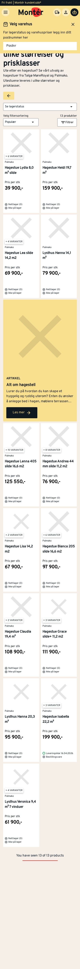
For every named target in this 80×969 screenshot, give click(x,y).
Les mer (22, 412)
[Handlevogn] (74, 12)
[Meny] (5, 12)
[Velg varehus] (57, 12)
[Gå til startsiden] (30, 12)
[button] (40, 107)
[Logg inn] (66, 12)
